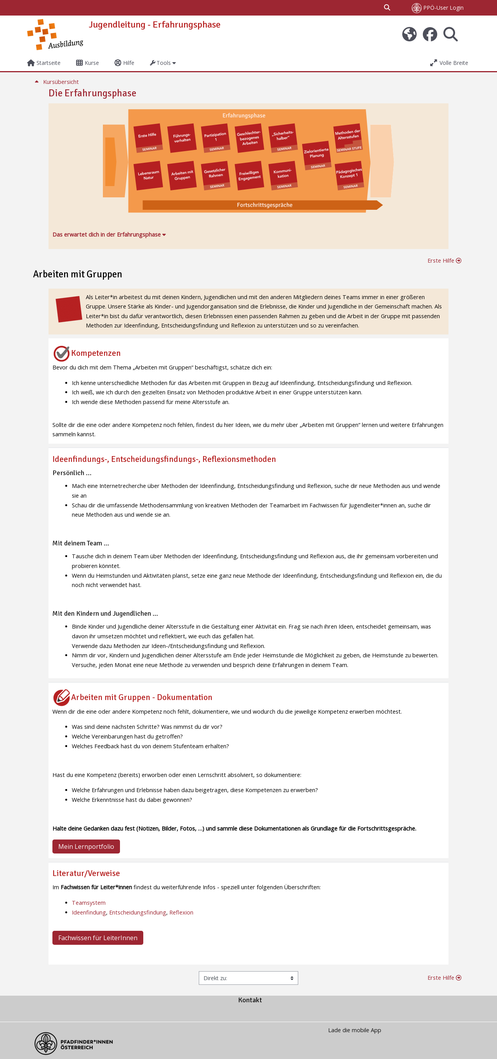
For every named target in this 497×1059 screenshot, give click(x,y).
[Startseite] (55, 34)
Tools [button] (160, 62)
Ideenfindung (89, 912)
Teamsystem (89, 902)
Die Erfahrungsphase (92, 93)
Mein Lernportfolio (86, 846)
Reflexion (181, 912)
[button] (387, 7)
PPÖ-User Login (438, 8)
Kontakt (250, 1000)
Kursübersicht (56, 81)
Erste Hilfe (444, 260)
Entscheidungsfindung (137, 912)
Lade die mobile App (354, 1030)
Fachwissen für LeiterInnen (97, 938)
